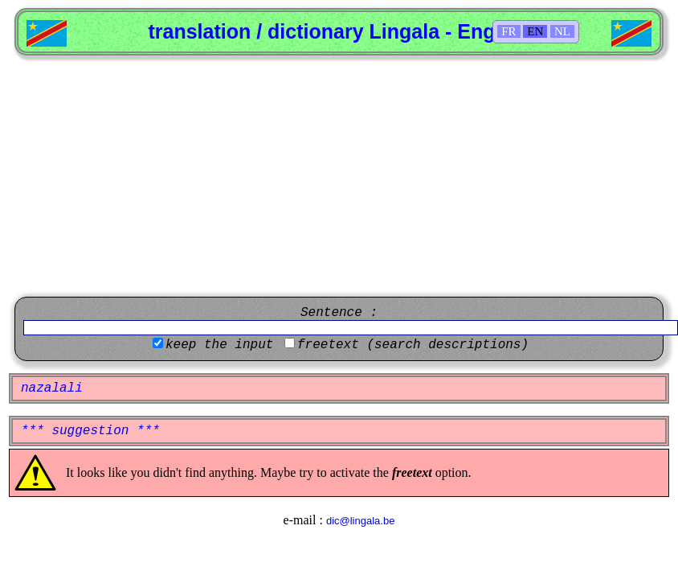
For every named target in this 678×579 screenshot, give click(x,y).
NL (562, 31)
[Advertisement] (339, 176)
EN (535, 31)
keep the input (219, 345)
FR (508, 31)
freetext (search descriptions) (413, 345)
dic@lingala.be (360, 521)
